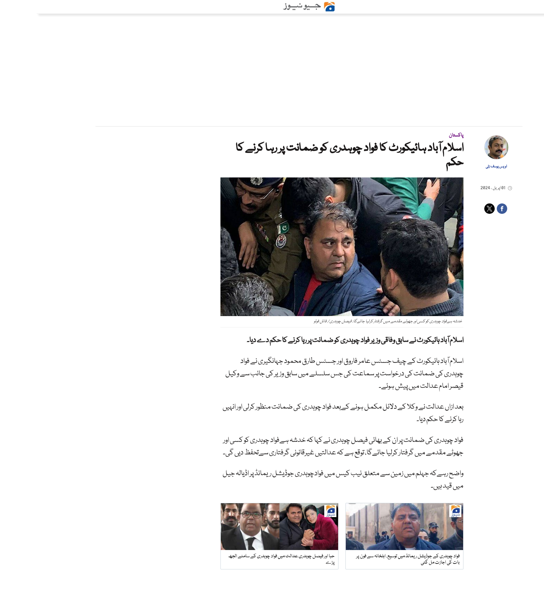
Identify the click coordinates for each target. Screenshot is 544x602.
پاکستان (419, 135)
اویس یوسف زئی (459, 166)
